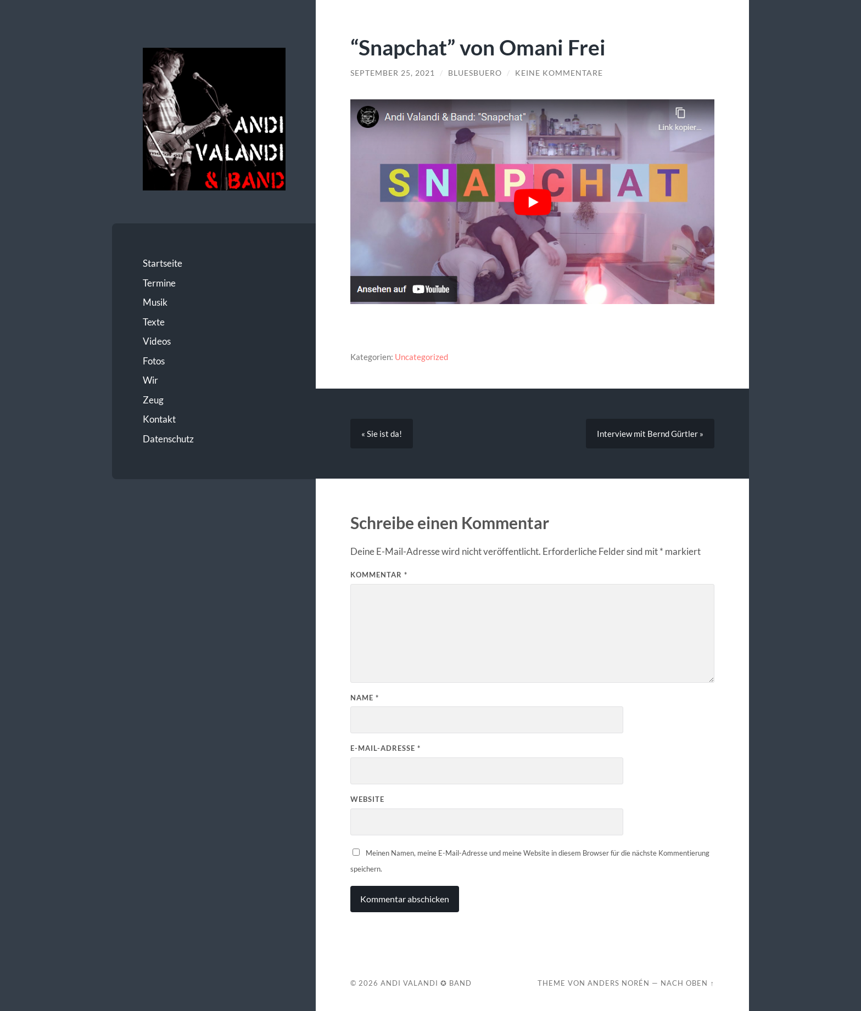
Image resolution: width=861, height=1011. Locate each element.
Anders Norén (619, 983)
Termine (159, 283)
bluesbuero (475, 73)
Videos (157, 341)
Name (364, 697)
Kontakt (159, 419)
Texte (154, 322)
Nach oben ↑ (687, 983)
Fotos (154, 361)
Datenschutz (168, 439)
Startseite (162, 263)
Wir (150, 380)
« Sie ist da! (381, 434)
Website (367, 799)
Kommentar (378, 574)
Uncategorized (421, 357)
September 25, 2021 (392, 73)
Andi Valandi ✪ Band (426, 983)
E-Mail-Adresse (385, 748)
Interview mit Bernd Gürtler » (650, 434)
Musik (155, 302)
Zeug (153, 400)
